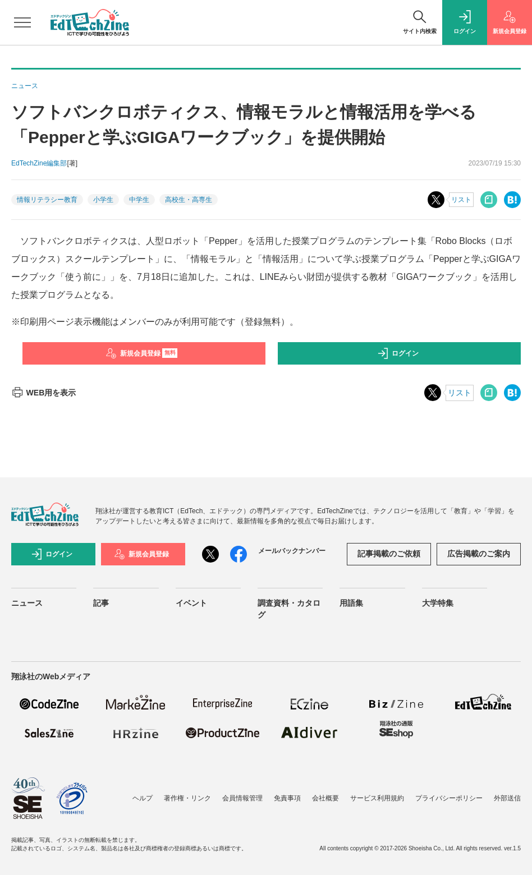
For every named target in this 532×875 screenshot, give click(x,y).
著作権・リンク (187, 798)
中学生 (139, 200)
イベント (191, 602)
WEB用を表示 (43, 392)
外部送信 (507, 798)
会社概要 (325, 798)
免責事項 (287, 798)
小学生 (103, 200)
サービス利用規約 (377, 798)
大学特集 (437, 602)
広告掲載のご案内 (478, 553)
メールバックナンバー (291, 551)
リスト (461, 200)
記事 (101, 602)
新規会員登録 (142, 353)
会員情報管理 (242, 798)
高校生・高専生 (188, 200)
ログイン (398, 353)
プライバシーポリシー (449, 798)
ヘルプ (142, 798)
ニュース (27, 602)
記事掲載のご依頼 (388, 553)
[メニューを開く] (22, 22)
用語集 (351, 602)
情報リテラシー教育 (47, 200)
